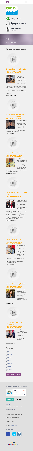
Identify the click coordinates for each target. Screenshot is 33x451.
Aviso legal (8, 404)
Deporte (10, 354)
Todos (10, 351)
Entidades (10, 357)
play (13, 59)
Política (10, 366)
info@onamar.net (13, 425)
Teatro (10, 369)
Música (10, 363)
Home (7, 42)
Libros (9, 360)
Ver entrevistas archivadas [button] (13, 374)
